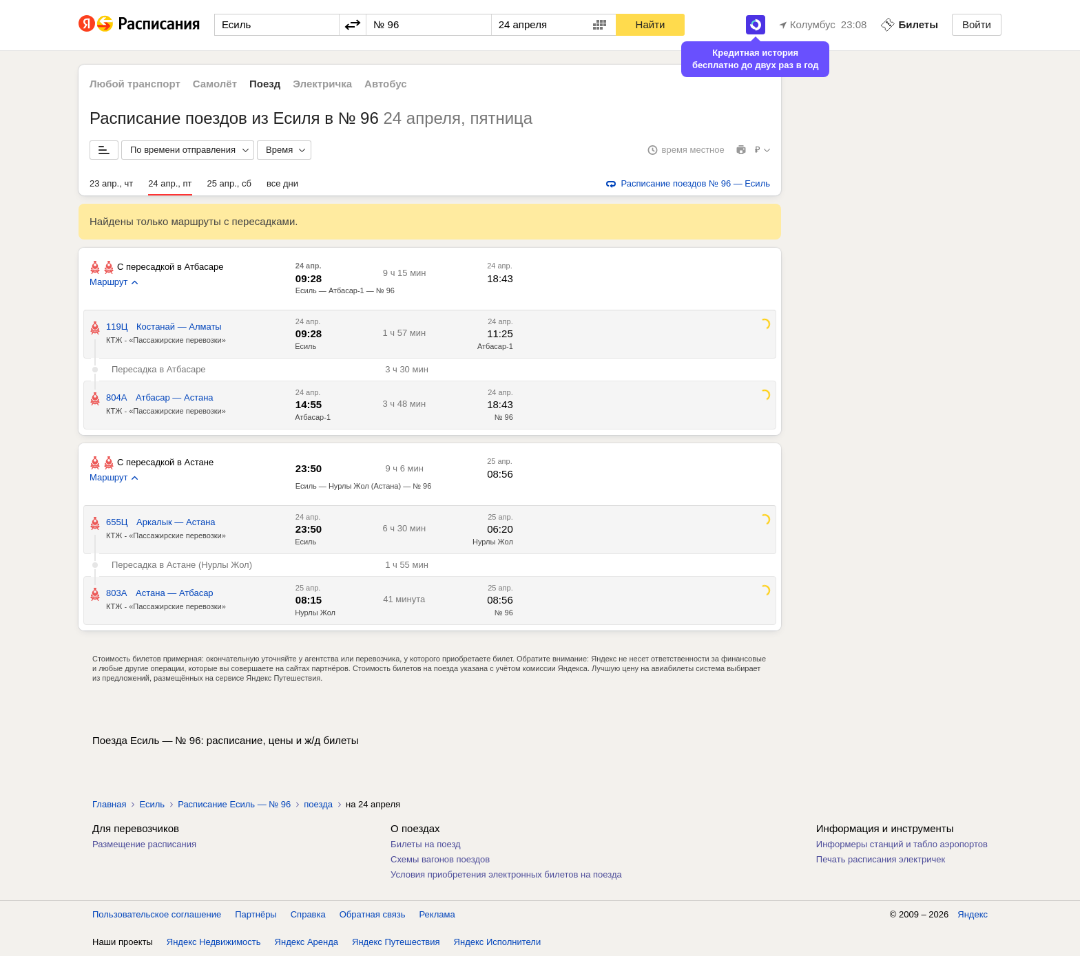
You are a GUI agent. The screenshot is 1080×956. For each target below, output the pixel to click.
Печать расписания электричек (880, 859)
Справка (308, 914)
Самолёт (215, 83)
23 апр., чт (111, 183)
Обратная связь (373, 914)
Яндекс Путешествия (396, 942)
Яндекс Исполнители (497, 942)
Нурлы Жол (493, 542)
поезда (318, 804)
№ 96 (504, 417)
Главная (109, 804)
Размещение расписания (144, 844)
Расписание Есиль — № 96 (234, 804)
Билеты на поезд (426, 844)
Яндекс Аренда (306, 942)
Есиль (305, 346)
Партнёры (255, 914)
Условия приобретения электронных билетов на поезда (506, 874)
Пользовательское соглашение (156, 914)
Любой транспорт (135, 83)
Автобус (385, 83)
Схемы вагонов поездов (440, 859)
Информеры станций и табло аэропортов (902, 844)
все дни (282, 183)
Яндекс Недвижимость (214, 942)
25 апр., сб (229, 183)
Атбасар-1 (495, 346)
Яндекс (972, 914)
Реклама (437, 914)
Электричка (322, 83)
